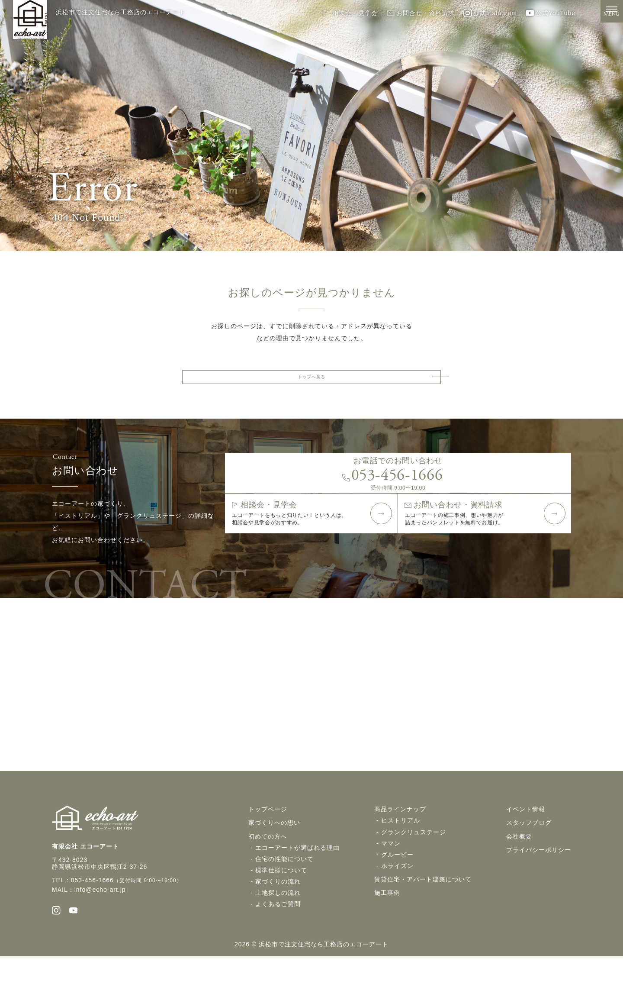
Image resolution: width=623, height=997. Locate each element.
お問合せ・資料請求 (420, 13)
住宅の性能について (284, 895)
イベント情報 (525, 845)
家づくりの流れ (278, 917)
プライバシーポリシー (538, 886)
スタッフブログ (529, 859)
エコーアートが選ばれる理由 (297, 884)
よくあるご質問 (278, 940)
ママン (391, 879)
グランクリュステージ (413, 868)
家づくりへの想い (274, 859)
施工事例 (387, 929)
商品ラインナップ (400, 845)
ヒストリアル (400, 857)
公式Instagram (490, 13)
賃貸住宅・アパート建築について (423, 915)
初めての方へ (267, 872)
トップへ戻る (311, 380)
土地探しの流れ (278, 929)
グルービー (397, 890)
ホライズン (397, 902)
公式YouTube (550, 13)
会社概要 (519, 872)
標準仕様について (281, 906)
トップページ (267, 845)
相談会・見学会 (350, 13)
